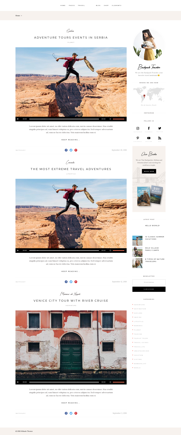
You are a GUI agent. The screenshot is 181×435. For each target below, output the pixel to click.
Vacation (138, 355)
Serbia (70, 31)
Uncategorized (141, 351)
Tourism (138, 334)
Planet (71, 42)
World (137, 368)
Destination (140, 309)
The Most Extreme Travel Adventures (71, 169)
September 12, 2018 (119, 282)
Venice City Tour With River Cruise (71, 300)
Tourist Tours (141, 338)
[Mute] (110, 119)
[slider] (118, 119)
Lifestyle (71, 174)
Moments (138, 325)
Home (17, 16)
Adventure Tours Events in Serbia (71, 37)
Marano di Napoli (70, 294)
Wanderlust (140, 363)
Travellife (139, 347)
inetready (20, 150)
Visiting (138, 359)
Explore (138, 313)
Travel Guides (141, 342)
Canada (70, 162)
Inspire (138, 317)
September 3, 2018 (120, 413)
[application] (71, 119)
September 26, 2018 (119, 150)
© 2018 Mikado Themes (24, 431)
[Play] (17, 119)
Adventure (71, 305)
